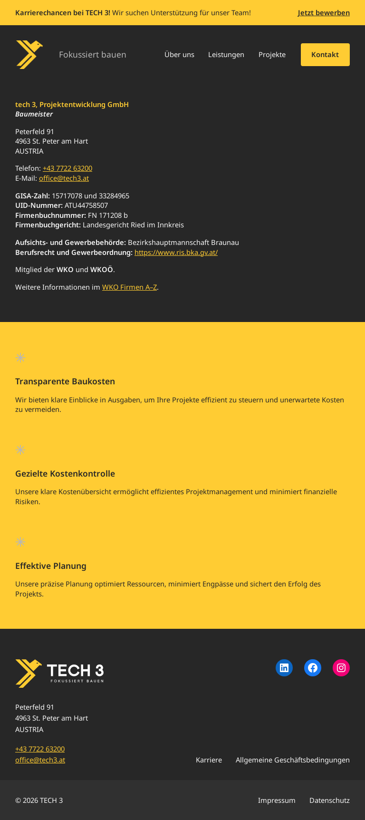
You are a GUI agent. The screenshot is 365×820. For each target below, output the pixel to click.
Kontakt (325, 54)
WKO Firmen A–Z (129, 287)
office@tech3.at (64, 178)
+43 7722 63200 (67, 168)
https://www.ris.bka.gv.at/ (176, 252)
